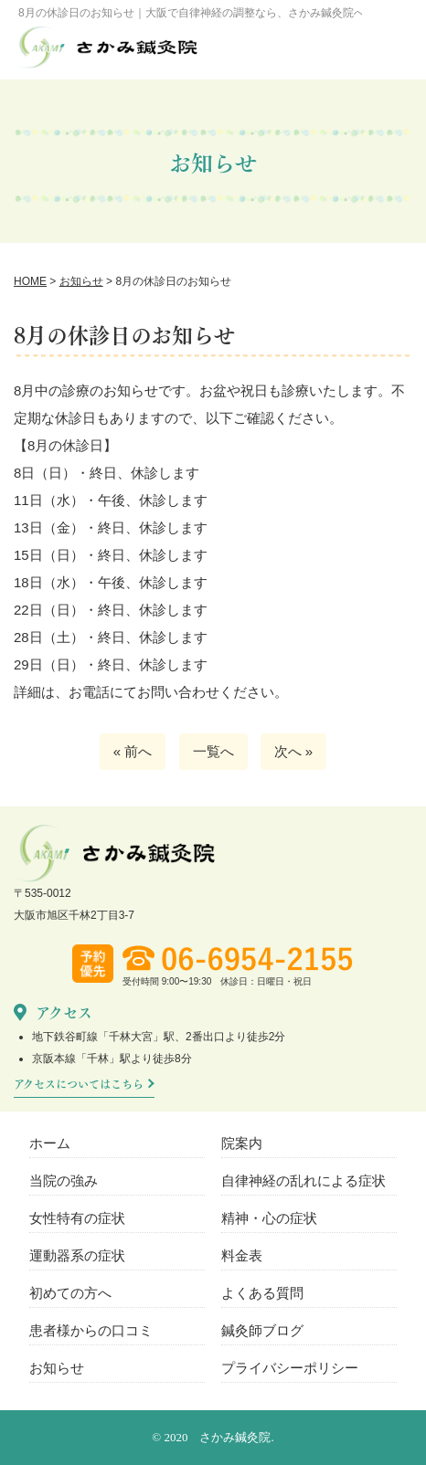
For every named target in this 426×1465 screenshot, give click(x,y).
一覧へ (213, 751)
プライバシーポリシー (289, 1367)
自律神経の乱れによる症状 (303, 1180)
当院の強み (63, 1180)
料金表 (241, 1255)
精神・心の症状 (269, 1218)
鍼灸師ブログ (262, 1330)
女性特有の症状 (77, 1218)
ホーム (49, 1143)
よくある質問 (262, 1293)
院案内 (241, 1143)
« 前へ (133, 751)
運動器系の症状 (77, 1255)
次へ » (294, 751)
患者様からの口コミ (91, 1330)
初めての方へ (70, 1293)
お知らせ (56, 1367)
